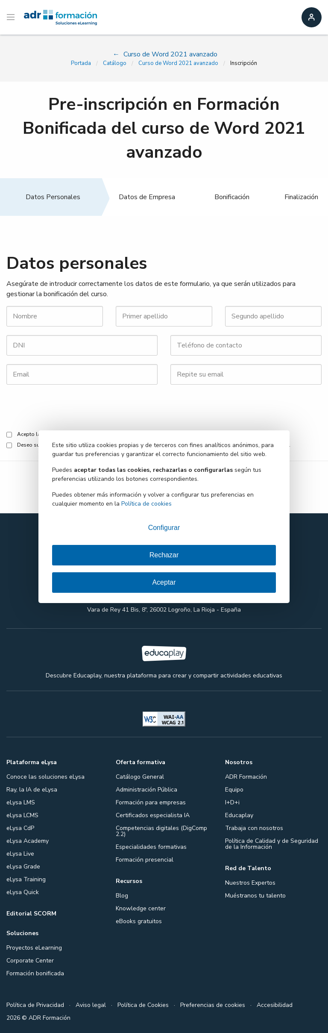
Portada (81, 63)
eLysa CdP (20, 828)
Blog (122, 896)
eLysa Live (20, 854)
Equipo (234, 790)
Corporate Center (30, 960)
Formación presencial (144, 860)
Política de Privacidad (35, 1005)
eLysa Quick (22, 892)
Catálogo (114, 63)
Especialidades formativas (151, 847)
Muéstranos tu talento (255, 896)
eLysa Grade (23, 866)
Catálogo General (140, 777)
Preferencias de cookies (212, 1005)
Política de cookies (146, 504)
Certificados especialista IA (153, 815)
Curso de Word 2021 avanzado (178, 63)
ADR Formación (246, 777)
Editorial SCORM (31, 913)
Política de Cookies (143, 1005)
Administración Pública (146, 790)
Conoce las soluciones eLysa (45, 777)
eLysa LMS (20, 802)
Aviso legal (91, 1005)
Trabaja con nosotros (254, 828)
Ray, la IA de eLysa (31, 790)
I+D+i (232, 802)
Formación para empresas (151, 802)
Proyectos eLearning (34, 948)
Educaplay (239, 815)
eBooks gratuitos (139, 921)
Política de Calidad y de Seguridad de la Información (271, 844)
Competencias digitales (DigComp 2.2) (161, 831)
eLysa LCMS (22, 815)
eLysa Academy (27, 841)
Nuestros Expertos (250, 883)
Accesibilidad (275, 1005)
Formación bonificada (35, 973)
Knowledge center (141, 908)
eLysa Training (26, 879)
